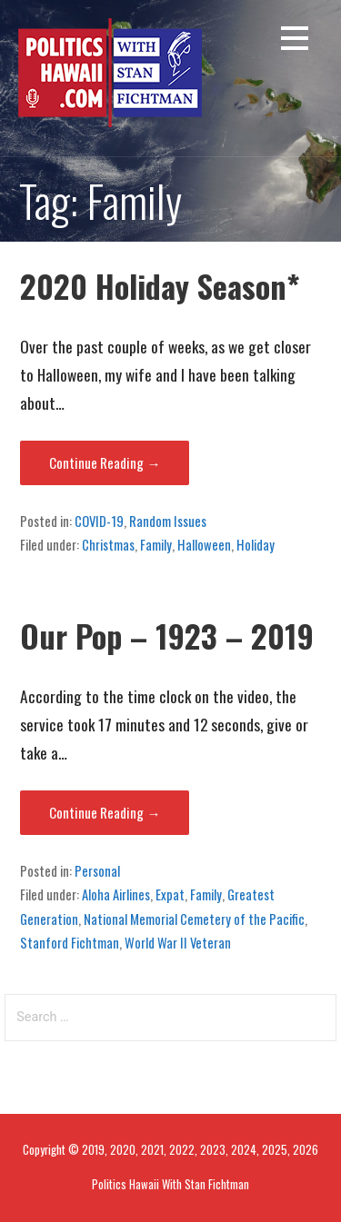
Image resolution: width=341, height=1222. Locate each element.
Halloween (204, 544)
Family (156, 544)
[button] (294, 41)
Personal (97, 870)
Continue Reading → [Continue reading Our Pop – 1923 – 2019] (104, 812)
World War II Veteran (178, 942)
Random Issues (167, 521)
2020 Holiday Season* (160, 286)
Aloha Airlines (116, 894)
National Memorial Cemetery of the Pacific (194, 919)
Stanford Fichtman (69, 942)
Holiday (255, 544)
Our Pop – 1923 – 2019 (167, 635)
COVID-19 (99, 521)
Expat (170, 894)
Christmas (108, 544)
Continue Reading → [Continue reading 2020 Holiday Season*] (104, 462)
